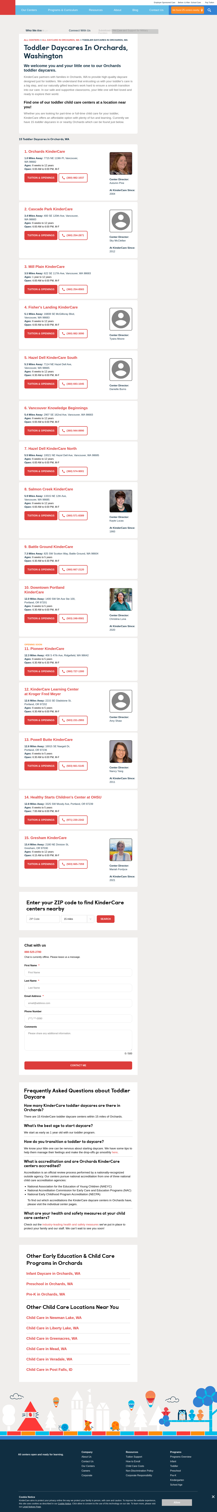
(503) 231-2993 (73, 720)
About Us (86, 1456)
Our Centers (29, 10)
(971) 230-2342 (73, 819)
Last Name (78, 985)
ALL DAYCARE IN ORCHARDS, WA (61, 40)
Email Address (78, 1001)
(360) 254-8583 (73, 289)
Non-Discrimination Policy (139, 1470)
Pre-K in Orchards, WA (45, 1294)
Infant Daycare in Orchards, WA (53, 1273)
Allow (177, 1502)
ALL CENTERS (32, 40)
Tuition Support (134, 1456)
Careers (86, 1470)
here (115, 1152)
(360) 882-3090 (73, 333)
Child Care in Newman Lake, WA (54, 1318)
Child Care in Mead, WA (46, 1349)
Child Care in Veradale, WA (49, 1359)
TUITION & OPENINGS (40, 177)
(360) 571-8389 (73, 515)
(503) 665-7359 (73, 864)
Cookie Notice (64, 1503)
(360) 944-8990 (73, 430)
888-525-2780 (32, 951)
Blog (135, 10)
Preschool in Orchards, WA (49, 1284)
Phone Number (78, 1016)
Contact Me (78, 1065)
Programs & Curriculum (63, 10)
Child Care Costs (135, 1466)
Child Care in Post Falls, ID (49, 1370)
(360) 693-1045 (73, 383)
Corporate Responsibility (139, 1475)
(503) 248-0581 (73, 618)
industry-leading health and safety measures (70, 1224)
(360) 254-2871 (73, 235)
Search (106, 919)
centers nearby (185, 10)
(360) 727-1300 (73, 671)
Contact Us (156, 10)
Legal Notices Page (32, 1507)
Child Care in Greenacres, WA (51, 1338)
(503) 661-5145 (73, 765)
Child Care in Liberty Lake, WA (52, 1328)
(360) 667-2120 (73, 569)
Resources (96, 10)
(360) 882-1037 (73, 177)
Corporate (87, 1475)
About (117, 10)
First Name (78, 970)
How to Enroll (133, 1461)
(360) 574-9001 (73, 471)
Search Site (209, 11)
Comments (30, 1026)
